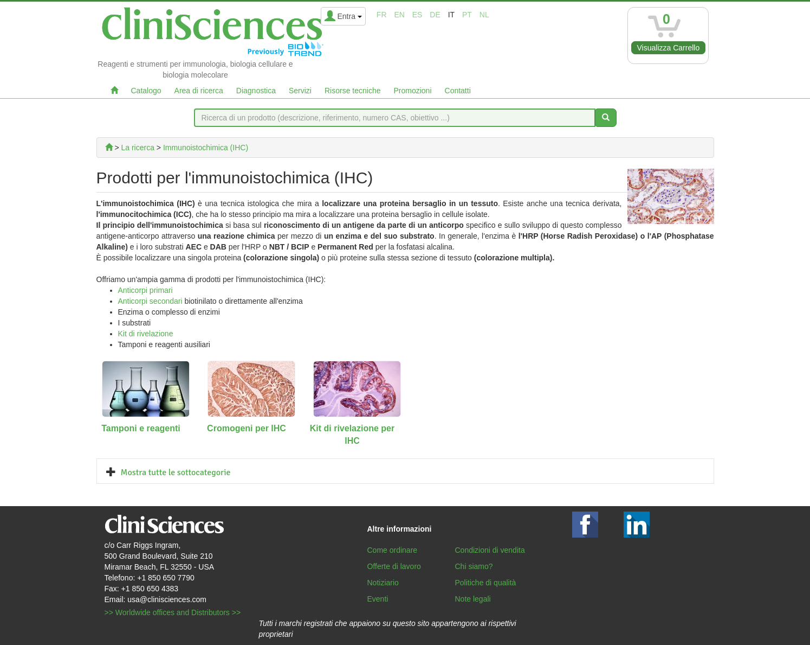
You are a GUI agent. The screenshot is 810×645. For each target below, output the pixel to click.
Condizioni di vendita (490, 550)
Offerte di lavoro (394, 566)
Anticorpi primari (145, 290)
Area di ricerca (198, 90)
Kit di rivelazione (145, 333)
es (417, 14)
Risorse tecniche (353, 90)
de (435, 14)
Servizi (300, 90)
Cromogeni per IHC (246, 428)
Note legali (473, 599)
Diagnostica (256, 90)
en (399, 14)
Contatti (458, 90)
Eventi (377, 599)
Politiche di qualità (485, 582)
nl (484, 14)
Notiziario (383, 582)
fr (382, 14)
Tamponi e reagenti (140, 428)
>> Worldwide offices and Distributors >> (173, 612)
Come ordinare (392, 550)
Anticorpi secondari (150, 301)
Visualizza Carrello (668, 47)
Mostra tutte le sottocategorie (176, 472)
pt (467, 14)
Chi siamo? (474, 566)
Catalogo (146, 90)
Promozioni (412, 90)
